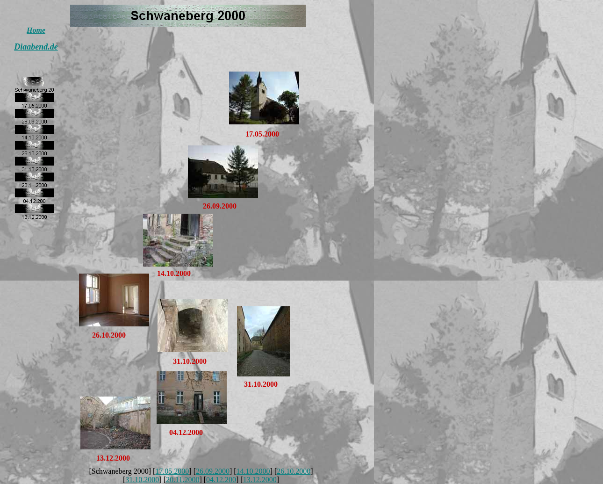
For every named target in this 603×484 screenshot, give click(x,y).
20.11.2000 (182, 480)
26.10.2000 (293, 471)
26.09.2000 (213, 471)
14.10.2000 (253, 471)
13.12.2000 (260, 480)
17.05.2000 (172, 471)
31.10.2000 (142, 480)
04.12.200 (221, 480)
